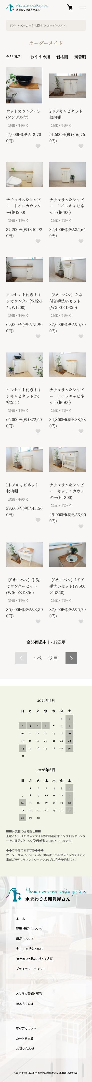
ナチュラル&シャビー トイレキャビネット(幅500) (66, 396)
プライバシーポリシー (30, 968)
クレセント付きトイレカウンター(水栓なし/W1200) (24, 301)
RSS (19, 1003)
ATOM (29, 1003)
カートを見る (25, 1038)
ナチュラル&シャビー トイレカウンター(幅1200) (23, 206)
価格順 (62, 57)
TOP (13, 25)
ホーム (20, 918)
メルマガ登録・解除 (29, 993)
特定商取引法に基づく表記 (34, 958)
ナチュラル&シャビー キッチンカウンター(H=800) (66, 491)
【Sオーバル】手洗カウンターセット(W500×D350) (22, 586)
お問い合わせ (25, 1048)
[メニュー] (82, 7)
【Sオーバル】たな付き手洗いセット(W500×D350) (66, 301)
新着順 (80, 57)
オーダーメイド (56, 25)
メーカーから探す (31, 25)
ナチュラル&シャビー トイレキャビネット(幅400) (66, 206)
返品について (25, 938)
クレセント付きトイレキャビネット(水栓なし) (23, 396)
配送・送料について (29, 928)
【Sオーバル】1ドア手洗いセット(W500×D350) (67, 586)
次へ (71, 658)
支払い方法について (30, 948)
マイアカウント (26, 1028)
